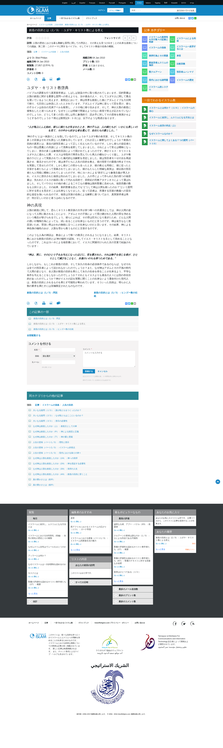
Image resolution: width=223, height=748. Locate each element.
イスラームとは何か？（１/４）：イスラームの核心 (172, 109)
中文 (131, 3)
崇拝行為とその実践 (158, 55)
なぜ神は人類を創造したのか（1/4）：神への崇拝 (53, 458)
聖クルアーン (155, 72)
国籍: (37, 356)
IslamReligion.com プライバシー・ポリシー (112, 623)
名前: (36, 350)
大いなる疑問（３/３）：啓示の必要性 (48, 421)
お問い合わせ (180, 18)
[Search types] (186, 10)
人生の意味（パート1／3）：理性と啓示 (49, 442)
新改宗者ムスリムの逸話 (158, 63)
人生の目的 (58, 25)
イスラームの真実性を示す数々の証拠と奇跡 (158, 39)
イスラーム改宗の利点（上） (163, 125)
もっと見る (33, 594)
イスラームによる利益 (186, 39)
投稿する (89, 371)
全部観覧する (34, 335)
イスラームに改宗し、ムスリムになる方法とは (171, 117)
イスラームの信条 (46, 25)
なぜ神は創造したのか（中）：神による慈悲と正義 (54, 431)
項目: (29, 52)
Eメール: (35, 362)
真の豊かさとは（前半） (42, 479)
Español (82, 3)
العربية (73, 3)
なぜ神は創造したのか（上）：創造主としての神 (53, 426)
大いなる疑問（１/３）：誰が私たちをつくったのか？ (55, 410)
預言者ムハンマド (185, 72)
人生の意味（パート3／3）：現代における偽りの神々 (55, 453)
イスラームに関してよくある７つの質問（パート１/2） (171, 142)
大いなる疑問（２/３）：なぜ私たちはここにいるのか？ (56, 415)
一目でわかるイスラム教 (69, 18)
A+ (134, 38)
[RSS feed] (192, 623)
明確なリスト (190, 549)
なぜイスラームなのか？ (161, 133)
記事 (49, 18)
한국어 (183, 3)
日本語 (139, 3)
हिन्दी (165, 3)
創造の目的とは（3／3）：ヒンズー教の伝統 (115, 294)
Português (122, 3)
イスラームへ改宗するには (186, 47)
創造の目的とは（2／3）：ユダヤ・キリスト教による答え (57, 324)
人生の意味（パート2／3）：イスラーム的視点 (52, 447)
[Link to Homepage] (37, 10)
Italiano (148, 3)
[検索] (173, 10)
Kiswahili (174, 3)
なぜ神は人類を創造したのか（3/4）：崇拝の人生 (53, 469)
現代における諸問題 (158, 80)
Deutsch (102, 3)
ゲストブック (91, 18)
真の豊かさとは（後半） (42, 485)
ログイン (101, 10)
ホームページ (35, 18)
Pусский (112, 3)
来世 (179, 55)
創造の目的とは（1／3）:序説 (42, 292)
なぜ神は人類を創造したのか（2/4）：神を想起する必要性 (57, 463)
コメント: (87, 349)
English (64, 3)
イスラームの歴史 (185, 80)
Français (92, 3)
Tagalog (157, 3)
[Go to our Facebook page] (175, 623)
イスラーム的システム (158, 88)
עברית (192, 3)
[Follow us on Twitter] (183, 623)
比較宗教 (181, 64)
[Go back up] (217, 481)
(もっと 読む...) (33, 530)
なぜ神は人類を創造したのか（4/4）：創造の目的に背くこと (58, 474)
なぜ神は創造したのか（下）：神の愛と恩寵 (51, 437)
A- (125, 38)
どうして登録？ (115, 11)
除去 (193, 543)
